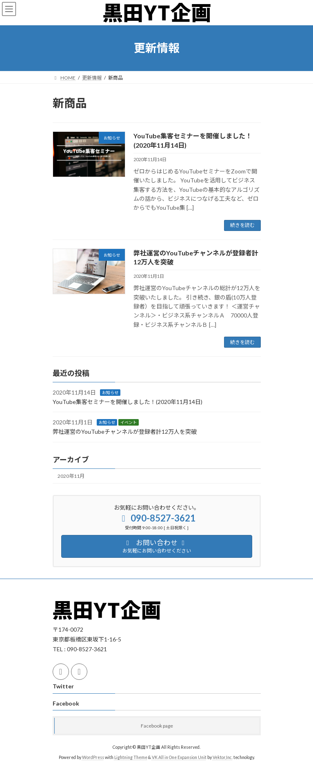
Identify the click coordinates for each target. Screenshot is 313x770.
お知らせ (110, 392)
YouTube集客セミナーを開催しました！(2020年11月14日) (127, 401)
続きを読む (242, 225)
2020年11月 (71, 476)
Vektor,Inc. (223, 757)
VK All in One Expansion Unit (179, 757)
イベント (128, 422)
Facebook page (157, 726)
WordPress (93, 757)
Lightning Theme (130, 757)
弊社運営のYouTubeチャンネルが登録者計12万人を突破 (125, 431)
